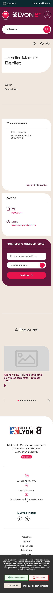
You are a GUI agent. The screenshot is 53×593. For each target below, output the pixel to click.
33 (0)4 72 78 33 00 (26, 481)
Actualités (26, 537)
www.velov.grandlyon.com (24, 225)
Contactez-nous (26, 491)
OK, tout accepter (16, 577)
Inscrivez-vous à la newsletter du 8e (26, 501)
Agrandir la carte (36, 185)
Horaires (26, 457)
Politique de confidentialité (35, 586)
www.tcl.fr (16, 213)
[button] (34, 43)
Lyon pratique (42, 3)
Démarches (26, 550)
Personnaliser (12, 585)
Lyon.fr (11, 4)
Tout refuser (39, 577)
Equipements (26, 546)
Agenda (26, 542)
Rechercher (12, 29)
